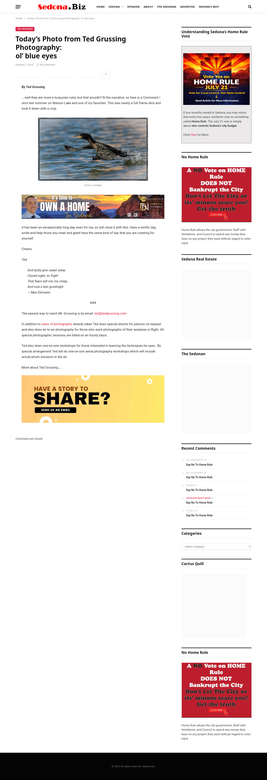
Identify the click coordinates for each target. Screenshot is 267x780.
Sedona (114, 6)
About (148, 6)
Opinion (133, 6)
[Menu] (18, 6)
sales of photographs (56, 324)
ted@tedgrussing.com (111, 313)
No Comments (46, 64)
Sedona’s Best (209, 6)
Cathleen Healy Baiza (198, 498)
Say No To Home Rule (199, 464)
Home (101, 6)
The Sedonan (166, 6)
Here (193, 135)
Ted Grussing (25, 29)
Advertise (187, 6)
